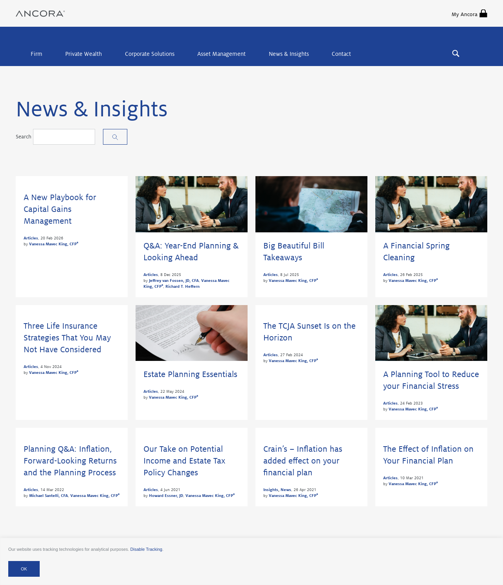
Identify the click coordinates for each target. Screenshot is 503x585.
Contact (341, 54)
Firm (36, 54)
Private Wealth (83, 54)
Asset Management (221, 54)
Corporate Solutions (149, 54)
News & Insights (289, 54)
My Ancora (469, 13)
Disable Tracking (146, 549)
